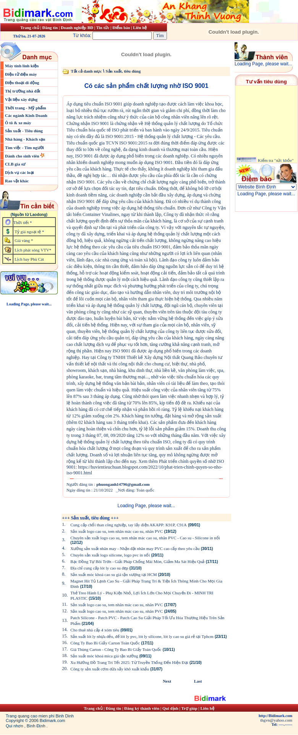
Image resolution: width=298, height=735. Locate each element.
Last (198, 681)
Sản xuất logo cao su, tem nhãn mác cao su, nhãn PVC (116, 531)
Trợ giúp (190, 708)
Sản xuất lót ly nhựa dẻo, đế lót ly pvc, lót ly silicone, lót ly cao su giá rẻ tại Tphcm (141, 636)
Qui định (170, 708)
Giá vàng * (24, 240)
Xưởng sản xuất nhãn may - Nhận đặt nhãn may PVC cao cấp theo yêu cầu (134, 548)
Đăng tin (50, 27)
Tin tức (103, 27)
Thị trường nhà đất (22, 91)
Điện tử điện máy (21, 74)
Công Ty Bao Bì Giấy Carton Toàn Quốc (105, 643)
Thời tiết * (22, 222)
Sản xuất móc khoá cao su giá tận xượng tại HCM (113, 574)
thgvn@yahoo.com (276, 720)
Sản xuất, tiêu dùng (123, 71)
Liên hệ (140, 27)
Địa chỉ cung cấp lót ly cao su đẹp (99, 568)
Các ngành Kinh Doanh (26, 115)
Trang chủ (29, 27)
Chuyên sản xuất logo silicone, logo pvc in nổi (110, 555)
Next (167, 681)
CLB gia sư (15, 164)
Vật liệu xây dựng (21, 99)
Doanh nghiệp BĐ (77, 27)
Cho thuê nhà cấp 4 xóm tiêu (94, 630)
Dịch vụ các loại (19, 172)
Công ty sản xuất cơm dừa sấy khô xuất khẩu (109, 669)
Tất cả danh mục (86, 71)
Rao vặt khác (17, 180)
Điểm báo (121, 27)
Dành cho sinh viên (22, 156)
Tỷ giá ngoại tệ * (29, 231)
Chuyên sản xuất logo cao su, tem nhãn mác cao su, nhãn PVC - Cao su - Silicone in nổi (145, 537)
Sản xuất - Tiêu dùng (24, 130)
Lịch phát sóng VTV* (33, 250)
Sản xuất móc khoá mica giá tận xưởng (104, 656)
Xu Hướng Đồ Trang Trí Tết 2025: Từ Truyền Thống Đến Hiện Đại (129, 662)
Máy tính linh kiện (22, 65)
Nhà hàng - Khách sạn (25, 139)
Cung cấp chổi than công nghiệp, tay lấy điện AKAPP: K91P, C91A (128, 524)
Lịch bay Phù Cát (29, 259)
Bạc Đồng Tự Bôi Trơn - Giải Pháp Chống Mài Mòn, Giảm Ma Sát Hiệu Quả (137, 561)
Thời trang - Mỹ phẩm (25, 107)
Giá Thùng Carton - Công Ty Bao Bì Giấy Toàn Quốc (115, 649)
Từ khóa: (113, 35)
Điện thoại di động (22, 82)
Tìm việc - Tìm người (24, 147)
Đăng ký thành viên (141, 708)
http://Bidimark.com (275, 716)
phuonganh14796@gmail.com (123, 484)
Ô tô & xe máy (18, 122)
